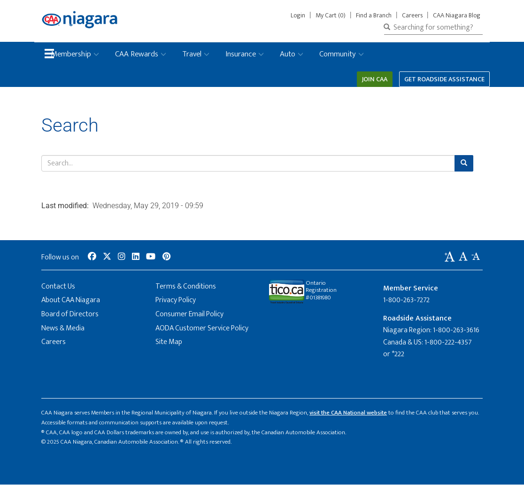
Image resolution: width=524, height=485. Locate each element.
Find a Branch (374, 15)
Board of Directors (70, 314)
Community (337, 54)
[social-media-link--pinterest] (166, 257)
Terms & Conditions (185, 286)
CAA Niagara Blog (456, 15)
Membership (71, 54)
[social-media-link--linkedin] (135, 257)
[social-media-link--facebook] (92, 257)
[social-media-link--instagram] (121, 257)
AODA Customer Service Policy (201, 328)
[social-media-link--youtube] (150, 257)
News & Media (63, 328)
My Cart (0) (331, 15)
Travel (191, 54)
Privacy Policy (175, 300)
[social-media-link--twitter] (107, 257)
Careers (412, 15)
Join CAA (374, 79)
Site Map (168, 342)
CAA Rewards (136, 54)
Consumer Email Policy (189, 314)
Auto (287, 54)
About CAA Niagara (70, 300)
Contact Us (58, 286)
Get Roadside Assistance (444, 79)
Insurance (240, 54)
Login (300, 15)
